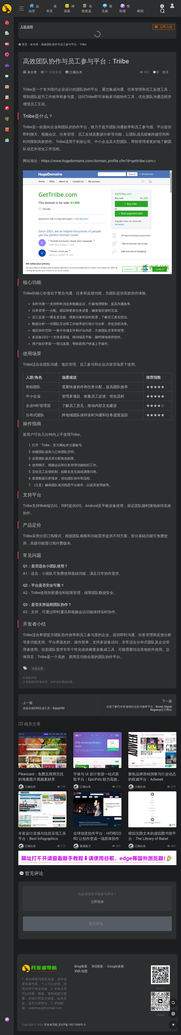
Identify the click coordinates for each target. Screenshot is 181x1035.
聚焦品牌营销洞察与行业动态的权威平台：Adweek (152, 777)
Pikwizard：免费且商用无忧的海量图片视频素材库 (40, 777)
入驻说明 (26, 27)
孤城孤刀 (85, 846)
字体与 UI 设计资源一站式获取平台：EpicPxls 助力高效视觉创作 (97, 777)
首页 (24, 44)
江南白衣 (73, 72)
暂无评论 (34, 873)
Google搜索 (115, 966)
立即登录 (97, 902)
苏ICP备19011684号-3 (72, 1024)
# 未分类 (37, 668)
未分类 (34, 44)
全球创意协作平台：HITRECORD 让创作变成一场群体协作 (97, 836)
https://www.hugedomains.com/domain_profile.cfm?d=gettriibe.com (97, 161)
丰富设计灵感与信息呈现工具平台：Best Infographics (42, 836)
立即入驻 (164, 27)
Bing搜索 (80, 966)
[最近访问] (162, 6)
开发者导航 (51, 1024)
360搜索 (97, 966)
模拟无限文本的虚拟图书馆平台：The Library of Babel (152, 836)
